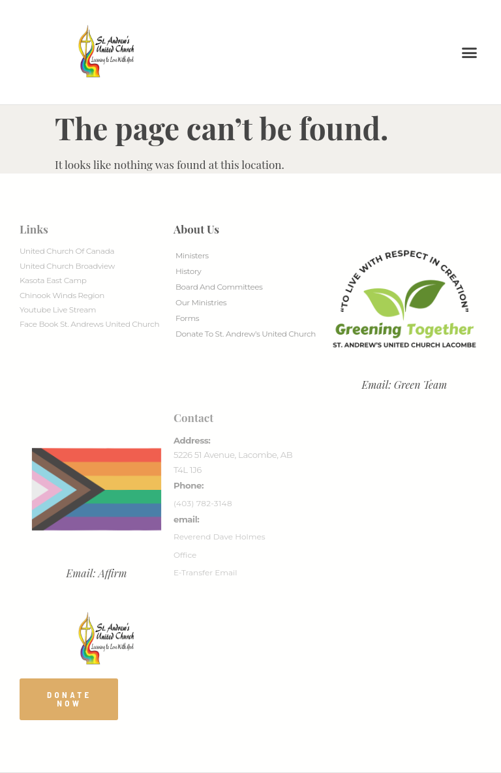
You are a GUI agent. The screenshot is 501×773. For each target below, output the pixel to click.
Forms (187, 318)
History (188, 271)
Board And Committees (219, 287)
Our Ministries (200, 302)
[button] (469, 52)
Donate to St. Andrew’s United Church (245, 334)
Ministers (192, 255)
